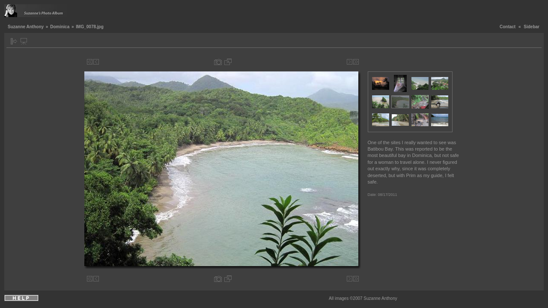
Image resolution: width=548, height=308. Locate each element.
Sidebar (531, 26)
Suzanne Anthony (26, 26)
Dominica (59, 26)
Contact (507, 26)
